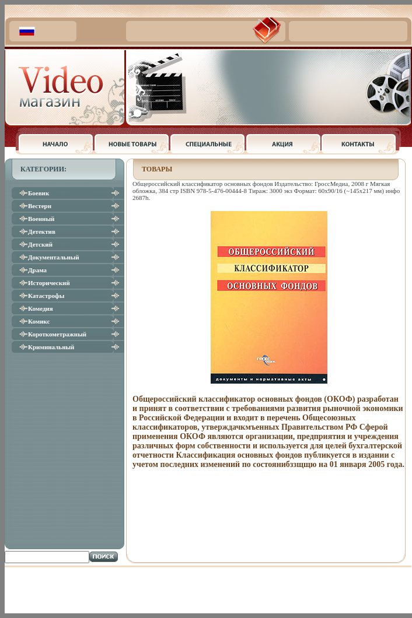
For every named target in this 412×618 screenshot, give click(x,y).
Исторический (49, 282)
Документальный (53, 257)
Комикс (39, 321)
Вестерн (39, 205)
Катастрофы (46, 295)
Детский (40, 244)
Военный (41, 218)
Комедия (40, 308)
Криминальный (51, 346)
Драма (37, 269)
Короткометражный (57, 334)
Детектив (41, 231)
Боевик (38, 192)
